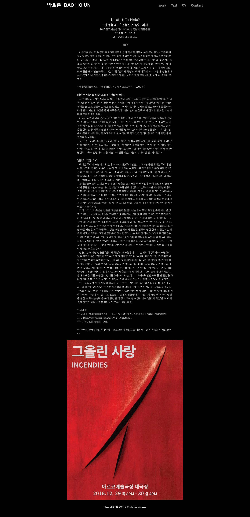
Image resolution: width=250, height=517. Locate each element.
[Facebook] (200, 511)
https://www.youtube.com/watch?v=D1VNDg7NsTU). (107, 318)
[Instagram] (192, 511)
